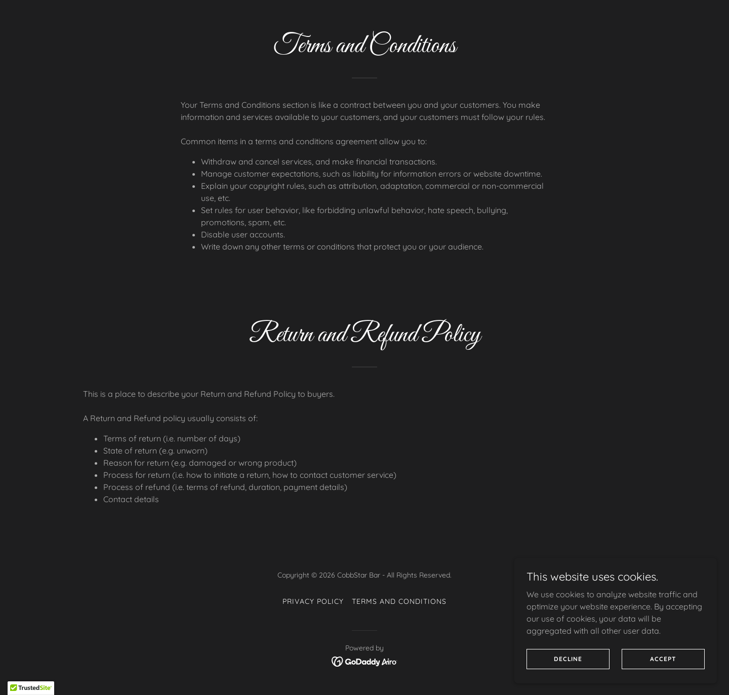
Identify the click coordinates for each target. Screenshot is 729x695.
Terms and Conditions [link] (399, 601)
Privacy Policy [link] (313, 601)
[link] (365, 661)
